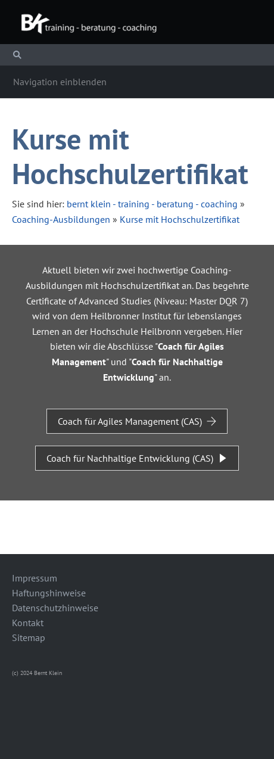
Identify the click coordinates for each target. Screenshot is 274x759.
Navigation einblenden (60, 82)
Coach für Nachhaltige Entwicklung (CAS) (137, 458)
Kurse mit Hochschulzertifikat (179, 219)
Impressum (34, 578)
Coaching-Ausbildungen (61, 219)
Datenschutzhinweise (55, 608)
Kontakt (27, 623)
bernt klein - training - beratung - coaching (152, 204)
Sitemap (28, 637)
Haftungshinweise (49, 593)
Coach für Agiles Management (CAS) (137, 421)
